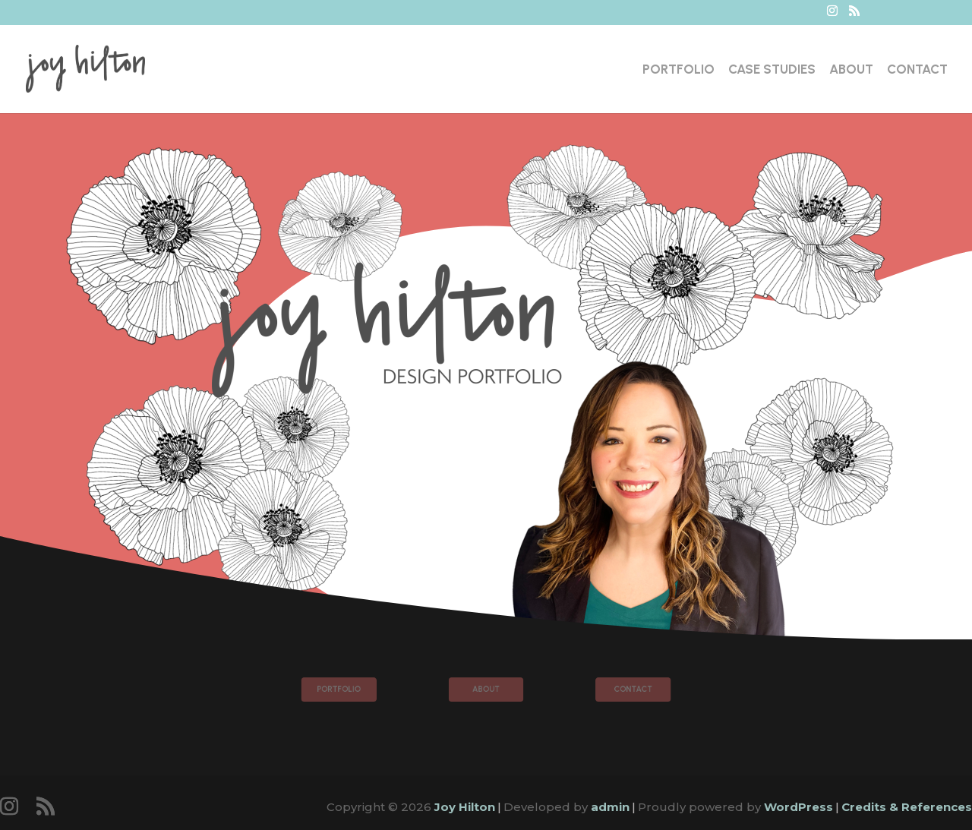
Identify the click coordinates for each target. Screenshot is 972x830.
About (851, 70)
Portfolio (678, 70)
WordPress (798, 807)
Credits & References (906, 807)
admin (610, 807)
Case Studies (772, 70)
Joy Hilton (464, 807)
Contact (917, 70)
